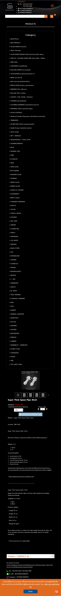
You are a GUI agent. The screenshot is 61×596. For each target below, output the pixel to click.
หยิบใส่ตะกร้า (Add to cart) (30, 414)
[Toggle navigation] (52, 6)
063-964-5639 (27, 4)
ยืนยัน (30, 591)
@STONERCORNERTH (26, 9)
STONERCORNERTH (25, 11)
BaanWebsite (56, 595)
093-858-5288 (27, 6)
